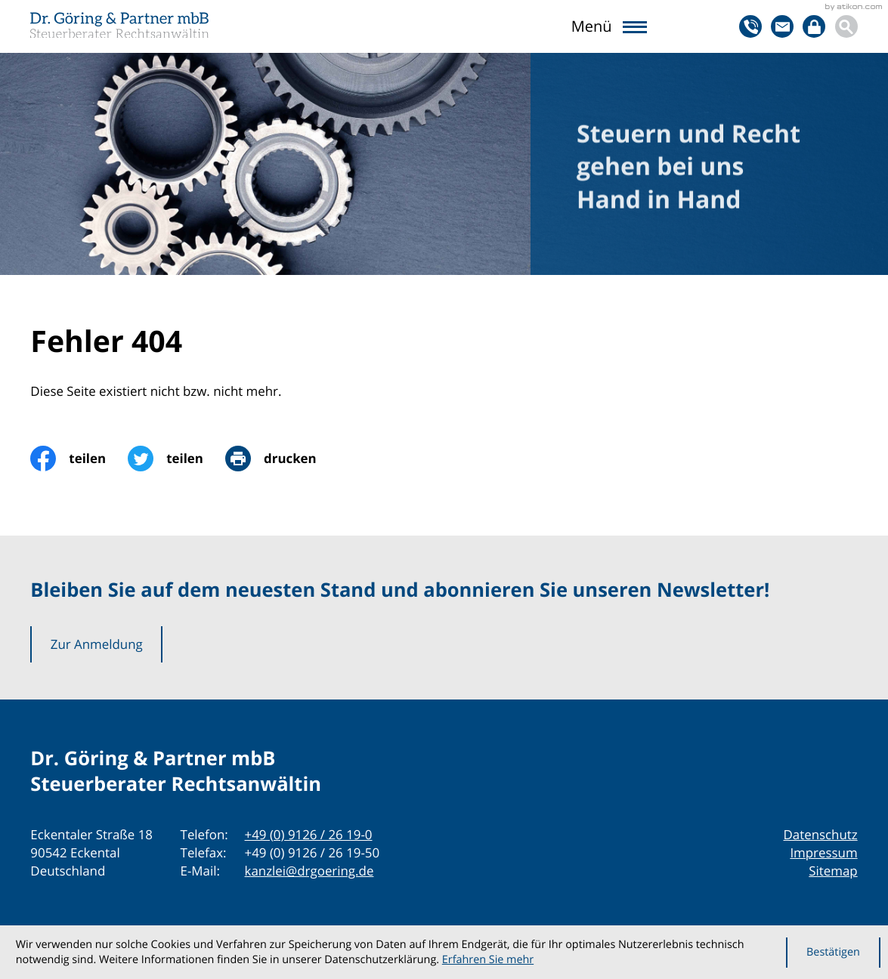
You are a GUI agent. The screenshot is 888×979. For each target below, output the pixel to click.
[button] (750, 26)
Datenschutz (821, 834)
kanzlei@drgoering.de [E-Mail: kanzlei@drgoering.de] (309, 870)
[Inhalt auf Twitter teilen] (176, 458)
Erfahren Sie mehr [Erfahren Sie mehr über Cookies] (488, 960)
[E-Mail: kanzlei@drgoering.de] (782, 26)
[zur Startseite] (119, 25)
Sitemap (833, 870)
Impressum (823, 852)
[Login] (814, 26)
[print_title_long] (282, 458)
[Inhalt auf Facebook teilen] (79, 458)
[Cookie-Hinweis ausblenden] (833, 952)
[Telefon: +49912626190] (309, 835)
